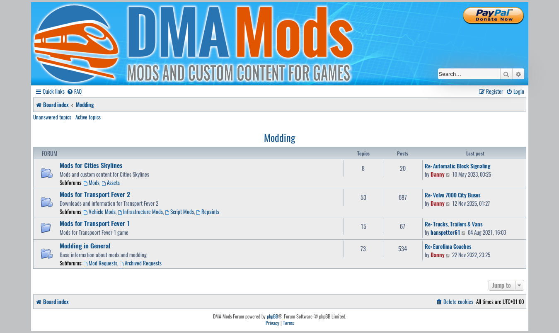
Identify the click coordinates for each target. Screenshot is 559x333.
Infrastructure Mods (140, 211)
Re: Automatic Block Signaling (457, 166)
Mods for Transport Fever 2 (95, 194)
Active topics (88, 117)
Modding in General (85, 245)
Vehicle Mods (100, 211)
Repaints (207, 211)
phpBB (272, 316)
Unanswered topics (52, 117)
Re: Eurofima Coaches (448, 246)
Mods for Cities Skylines (91, 165)
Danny (438, 174)
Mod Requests (101, 263)
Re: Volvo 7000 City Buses (452, 195)
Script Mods (179, 211)
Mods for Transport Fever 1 (95, 223)
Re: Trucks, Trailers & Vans (453, 224)
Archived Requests (140, 263)
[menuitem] (74, 91)
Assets (111, 182)
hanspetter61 (445, 232)
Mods (92, 182)
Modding (279, 137)
